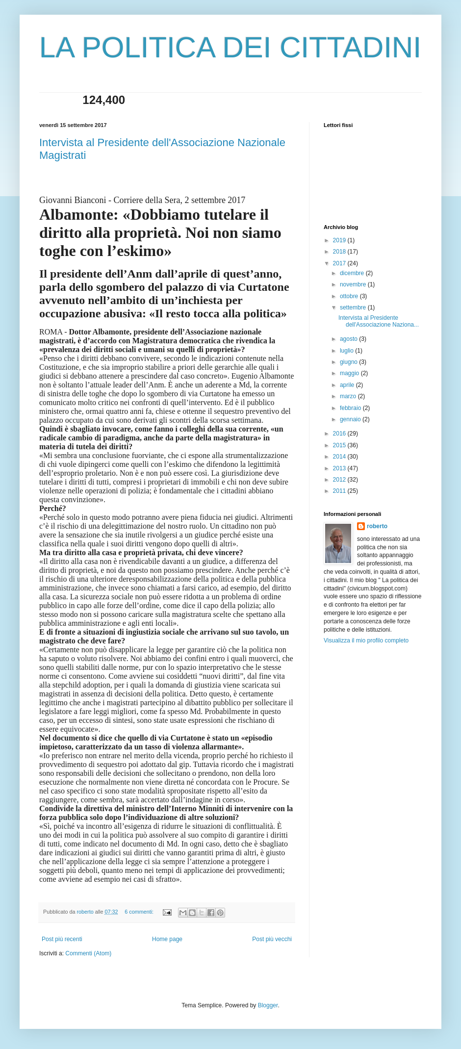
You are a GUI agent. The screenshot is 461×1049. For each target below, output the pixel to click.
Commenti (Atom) (88, 953)
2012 (340, 479)
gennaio (351, 419)
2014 (340, 456)
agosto (349, 338)
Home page (167, 939)
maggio (350, 373)
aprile (348, 385)
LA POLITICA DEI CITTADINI (230, 47)
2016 (340, 433)
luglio (347, 350)
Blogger (268, 1005)
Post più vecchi (272, 939)
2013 (340, 468)
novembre (354, 284)
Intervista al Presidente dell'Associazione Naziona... (378, 321)
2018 (340, 251)
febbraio (351, 408)
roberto (377, 526)
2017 (340, 263)
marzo (349, 396)
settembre (354, 307)
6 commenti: (140, 912)
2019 (340, 240)
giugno (349, 361)
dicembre (353, 273)
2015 (340, 445)
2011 (340, 490)
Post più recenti (62, 939)
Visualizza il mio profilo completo (366, 640)
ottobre (350, 296)
